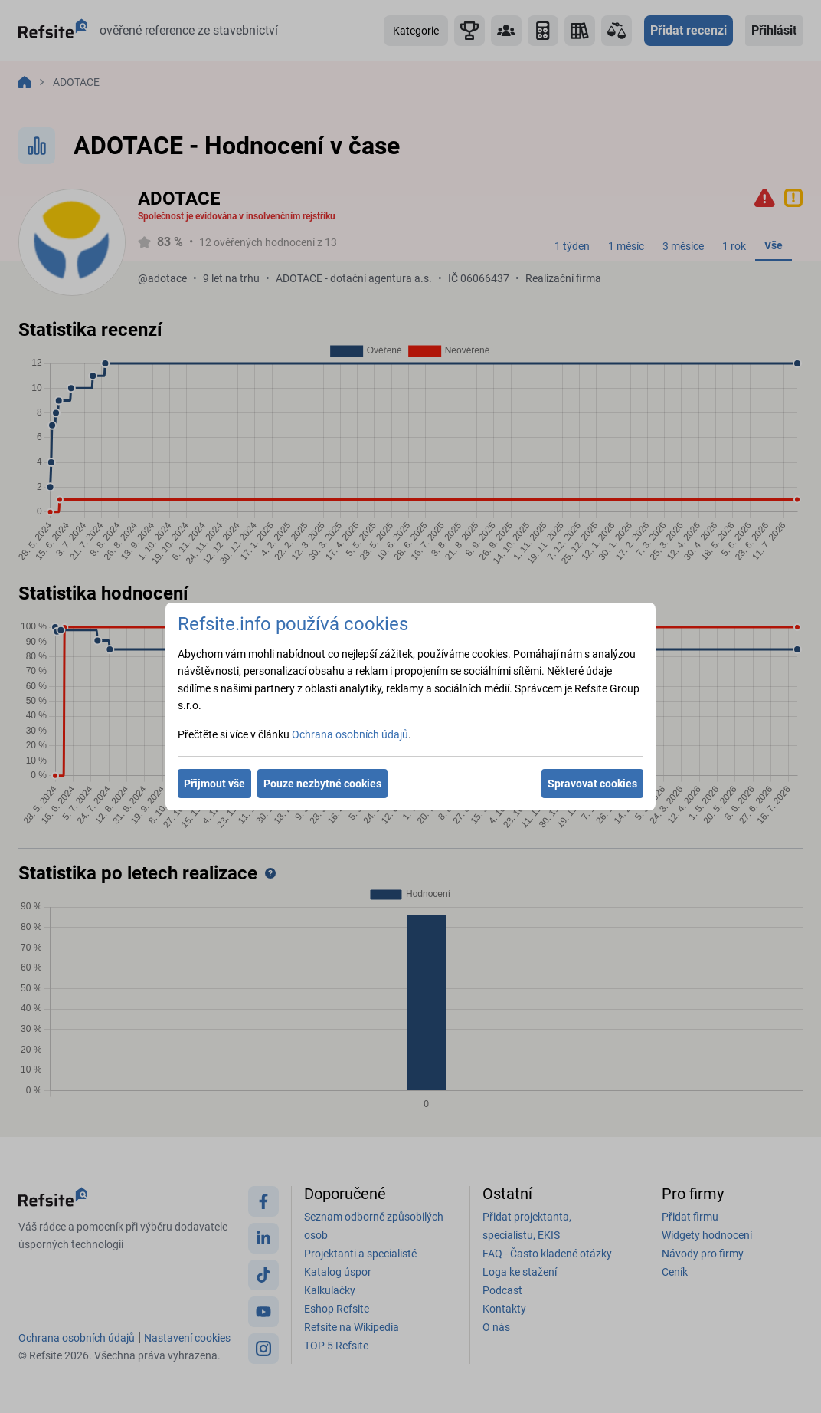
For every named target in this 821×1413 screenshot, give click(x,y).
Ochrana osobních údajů (350, 734)
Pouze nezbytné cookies (322, 783)
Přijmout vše (214, 783)
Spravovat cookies (592, 783)
